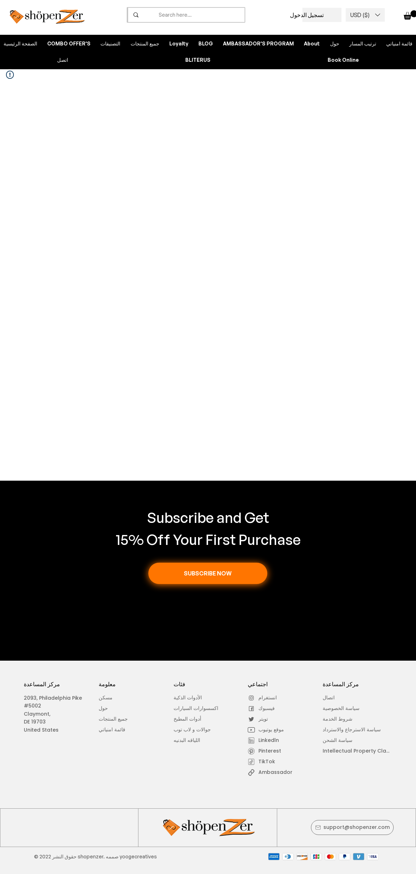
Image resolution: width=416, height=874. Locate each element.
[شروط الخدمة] (353, 719)
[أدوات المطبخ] (202, 719)
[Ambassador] (279, 772)
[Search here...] (199, 15)
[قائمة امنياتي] (119, 730)
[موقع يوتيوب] (268, 730)
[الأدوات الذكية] (194, 698)
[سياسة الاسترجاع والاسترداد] (354, 730)
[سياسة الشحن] (343, 740)
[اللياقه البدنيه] (194, 740)
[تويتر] (268, 719)
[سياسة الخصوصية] (343, 708)
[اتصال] (343, 698)
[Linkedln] (268, 740)
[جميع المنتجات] (119, 719)
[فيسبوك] (268, 708)
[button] (365, 15)
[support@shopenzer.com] (352, 827)
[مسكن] (119, 698)
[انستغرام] (268, 698)
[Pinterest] (268, 751)
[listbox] (365, 15)
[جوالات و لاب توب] (204, 730)
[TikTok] (268, 761)
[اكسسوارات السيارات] (202, 708)
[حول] (119, 708)
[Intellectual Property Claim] (357, 751)
